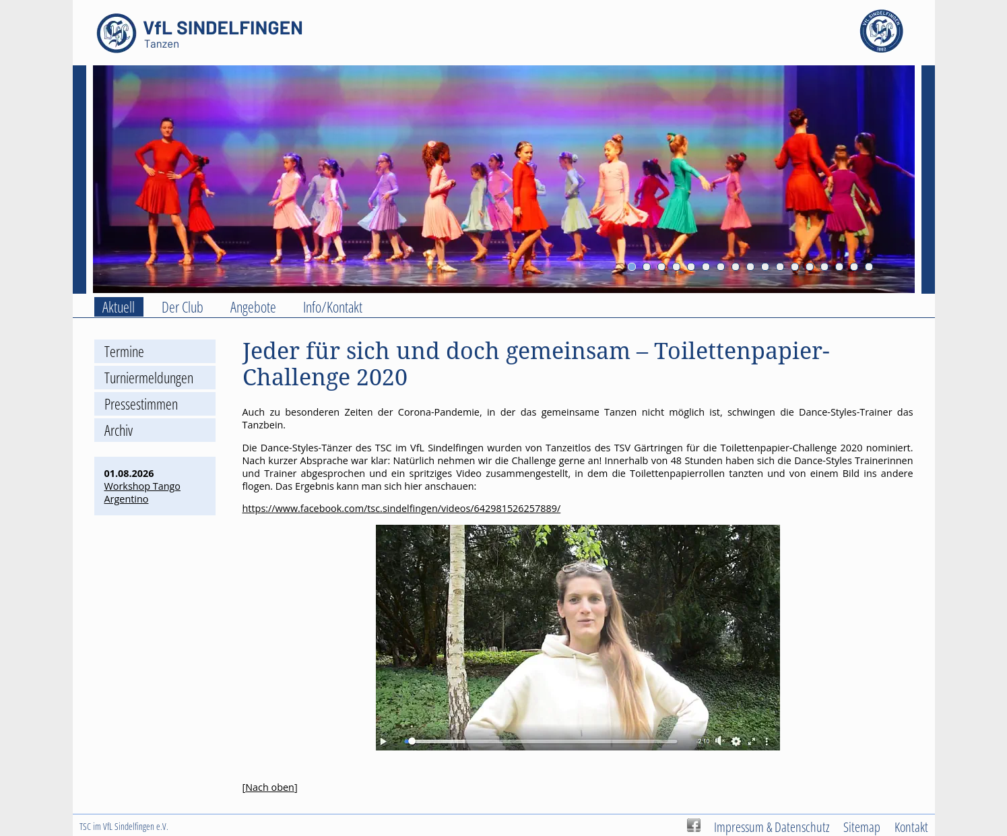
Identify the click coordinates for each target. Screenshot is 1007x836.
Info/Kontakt (332, 307)
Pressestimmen (141, 404)
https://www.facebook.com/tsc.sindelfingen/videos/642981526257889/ (401, 508)
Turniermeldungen (148, 377)
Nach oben (269, 787)
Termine (124, 351)
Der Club (182, 307)
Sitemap (861, 826)
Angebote (253, 307)
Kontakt (911, 826)
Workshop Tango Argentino (142, 492)
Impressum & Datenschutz (772, 826)
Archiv (118, 430)
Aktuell (118, 307)
